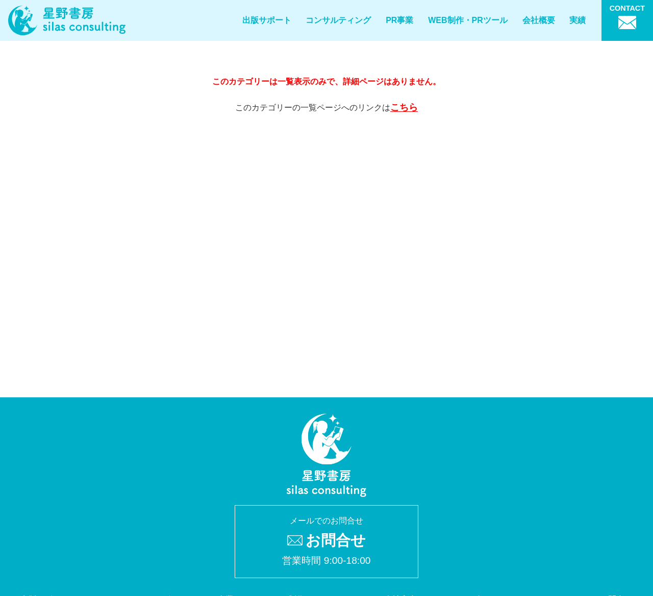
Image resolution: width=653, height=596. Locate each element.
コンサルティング (338, 20)
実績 (577, 20)
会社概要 (538, 20)
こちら (404, 107)
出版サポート (266, 20)
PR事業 (399, 20)
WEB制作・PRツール (468, 20)
